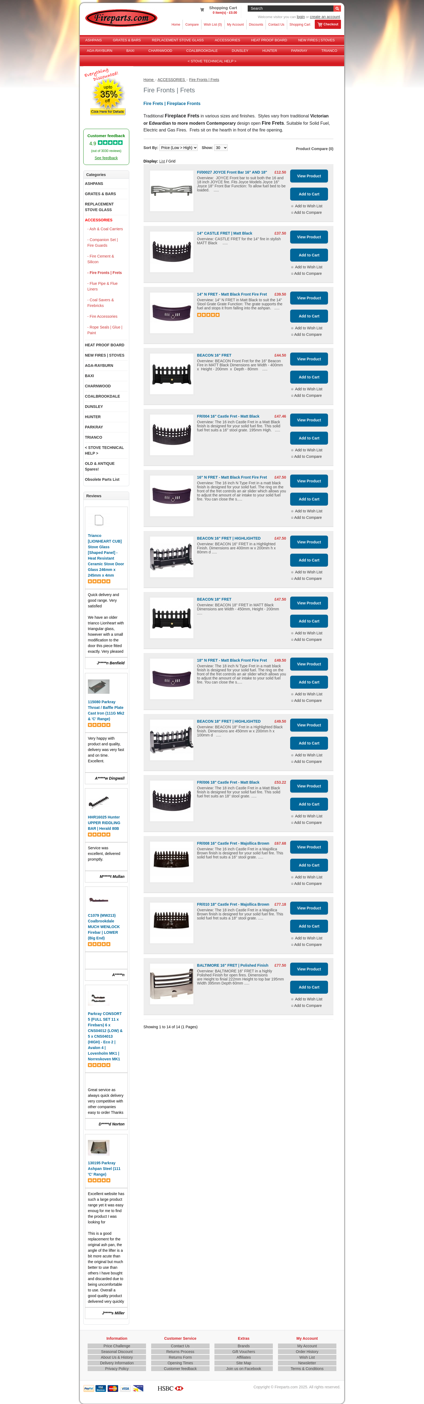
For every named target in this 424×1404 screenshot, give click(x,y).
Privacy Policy (117, 1368)
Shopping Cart (300, 24)
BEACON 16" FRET (214, 355)
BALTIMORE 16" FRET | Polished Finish (233, 965)
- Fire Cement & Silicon (100, 259)
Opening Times (180, 1363)
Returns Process (180, 1351)
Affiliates (244, 1357)
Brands (244, 1346)
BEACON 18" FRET (214, 599)
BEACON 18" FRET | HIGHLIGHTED (229, 721)
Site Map (243, 1363)
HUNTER (269, 51)
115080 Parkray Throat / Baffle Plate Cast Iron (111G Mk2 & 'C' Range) (106, 710)
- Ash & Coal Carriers (105, 229)
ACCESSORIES (227, 40)
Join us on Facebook (243, 1368)
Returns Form (180, 1357)
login (301, 17)
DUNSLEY (240, 51)
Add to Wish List (308, 206)
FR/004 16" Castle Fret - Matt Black (228, 416)
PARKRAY (299, 51)
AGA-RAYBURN (99, 51)
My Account (235, 24)
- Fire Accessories (102, 316)
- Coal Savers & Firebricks (100, 303)
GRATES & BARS (127, 40)
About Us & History (117, 1357)
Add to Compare (308, 212)
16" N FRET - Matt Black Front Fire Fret (232, 477)
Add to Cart (309, 194)
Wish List (307, 1357)
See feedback (106, 158)
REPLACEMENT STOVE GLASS (178, 40)
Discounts (256, 24)
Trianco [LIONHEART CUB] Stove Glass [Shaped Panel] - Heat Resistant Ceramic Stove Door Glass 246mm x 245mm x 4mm (106, 555)
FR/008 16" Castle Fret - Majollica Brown (233, 843)
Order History (307, 1351)
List (162, 161)
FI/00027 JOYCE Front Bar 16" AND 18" (232, 172)
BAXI (130, 51)
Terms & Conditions (307, 1368)
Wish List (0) (213, 24)
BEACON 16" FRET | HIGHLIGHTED (229, 538)
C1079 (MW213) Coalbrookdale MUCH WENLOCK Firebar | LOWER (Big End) (104, 926)
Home (175, 24)
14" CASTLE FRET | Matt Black (224, 233)
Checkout (327, 24)
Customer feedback (180, 1368)
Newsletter (307, 1363)
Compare (191, 24)
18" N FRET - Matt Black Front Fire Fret (232, 660)
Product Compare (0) (314, 149)
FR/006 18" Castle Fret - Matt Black (228, 782)
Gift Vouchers (243, 1351)
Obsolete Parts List (102, 479)
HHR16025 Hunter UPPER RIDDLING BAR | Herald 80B (104, 823)
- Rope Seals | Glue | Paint (104, 330)
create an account (325, 17)
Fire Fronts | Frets (204, 79)
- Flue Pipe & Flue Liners (102, 286)
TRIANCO (329, 51)
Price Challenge (117, 1346)
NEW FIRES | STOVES (316, 40)
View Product (309, 176)
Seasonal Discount (117, 1351)
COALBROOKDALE (202, 51)
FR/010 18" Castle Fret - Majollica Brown (233, 904)
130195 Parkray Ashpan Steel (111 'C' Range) (104, 1168)
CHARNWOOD (160, 51)
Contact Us (276, 24)
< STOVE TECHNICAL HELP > (212, 61)
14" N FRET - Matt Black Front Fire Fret (232, 294)
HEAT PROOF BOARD (269, 40)
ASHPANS (93, 40)
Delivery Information (117, 1363)
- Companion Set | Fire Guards (102, 243)
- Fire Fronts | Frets (104, 272)
